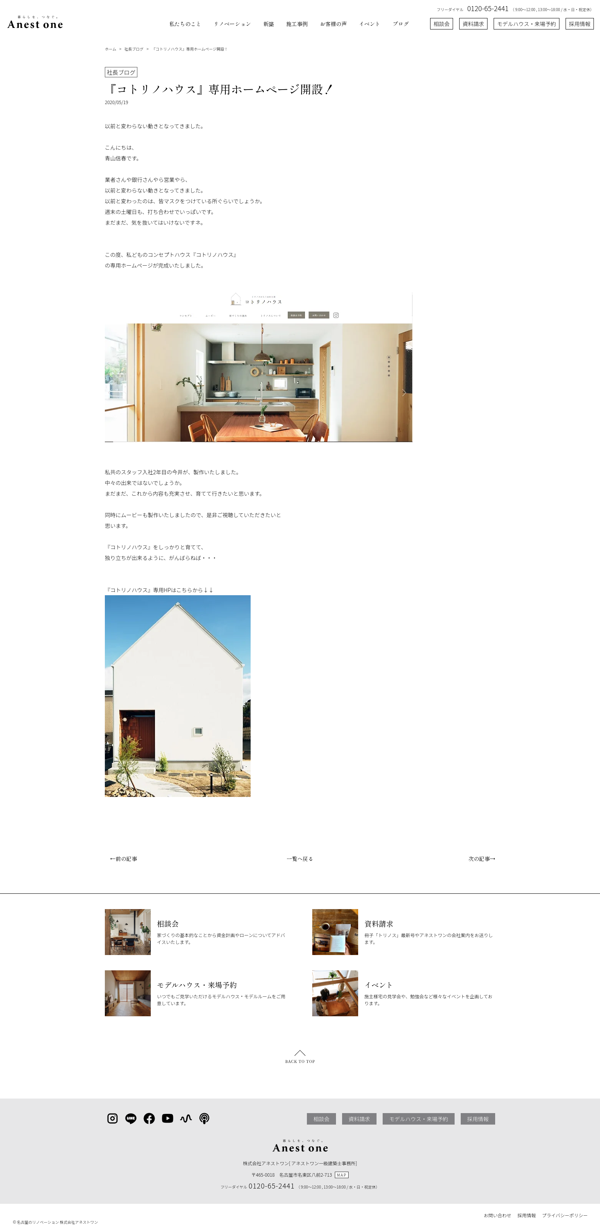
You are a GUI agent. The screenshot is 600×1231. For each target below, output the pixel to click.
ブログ (401, 24)
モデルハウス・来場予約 (526, 24)
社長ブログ (133, 49)
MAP (342, 1175)
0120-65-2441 (488, 8)
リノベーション (232, 24)
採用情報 (579, 24)
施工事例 (297, 24)
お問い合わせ (497, 1215)
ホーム (110, 49)
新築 (268, 24)
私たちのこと (185, 24)
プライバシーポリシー (565, 1215)
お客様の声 (333, 24)
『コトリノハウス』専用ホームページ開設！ (190, 49)
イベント (369, 24)
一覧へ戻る (300, 858)
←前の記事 (121, 858)
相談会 (442, 24)
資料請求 (473, 24)
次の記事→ (484, 858)
